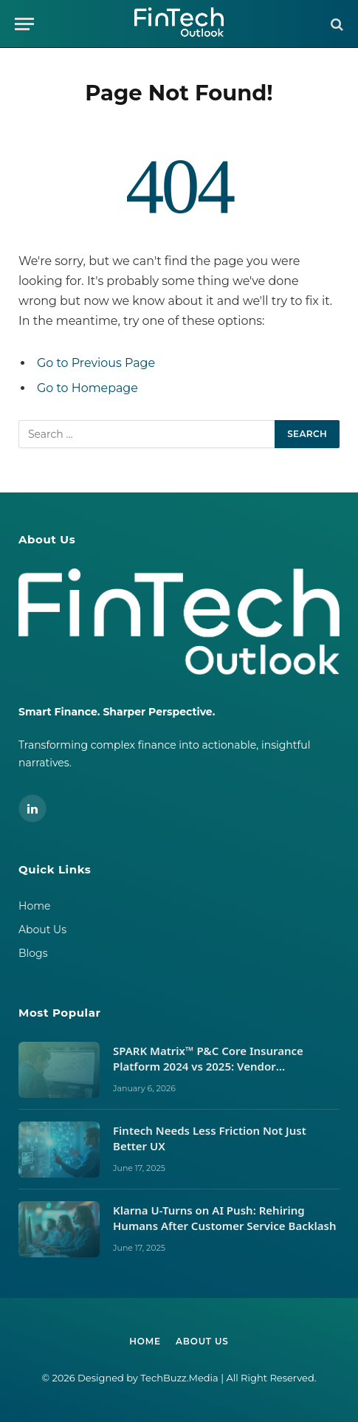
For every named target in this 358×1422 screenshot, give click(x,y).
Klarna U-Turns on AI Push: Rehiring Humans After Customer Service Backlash (226, 1218)
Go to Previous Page (96, 363)
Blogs (33, 953)
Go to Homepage (87, 388)
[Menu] (24, 24)
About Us (42, 929)
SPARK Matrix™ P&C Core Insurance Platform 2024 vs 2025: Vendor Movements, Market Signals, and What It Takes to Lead (222, 1074)
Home (34, 906)
